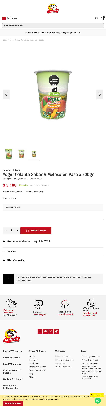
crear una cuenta (24, 280)
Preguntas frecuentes (37, 367)
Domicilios (33, 360)
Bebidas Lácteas (11, 170)
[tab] (53, 251)
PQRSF (31, 357)
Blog (31, 374)
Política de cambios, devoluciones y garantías (91, 367)
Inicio (5, 40)
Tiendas (32, 377)
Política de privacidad (90, 360)
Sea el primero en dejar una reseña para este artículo (22, 179)
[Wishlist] (96, 18)
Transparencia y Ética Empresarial (90, 378)
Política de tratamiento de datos (91, 372)
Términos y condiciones (91, 357)
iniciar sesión (84, 277)
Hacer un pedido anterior (64, 360)
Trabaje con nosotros (37, 370)
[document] (53, 400)
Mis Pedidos (60, 363)
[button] (6, 94)
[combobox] (53, 25)
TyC (79, 33)
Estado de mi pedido (63, 357)
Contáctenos (34, 363)
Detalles (11, 251)
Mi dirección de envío (63, 367)
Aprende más (53, 399)
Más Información (15, 260)
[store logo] (53, 8)
